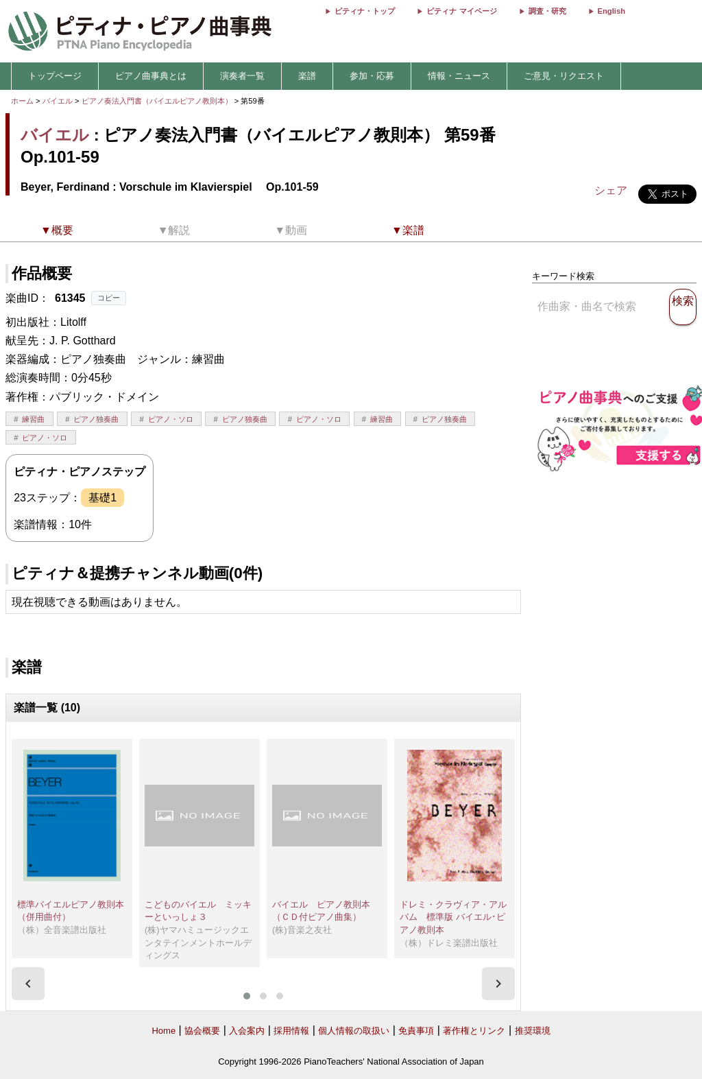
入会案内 (247, 1030)
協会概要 (202, 1030)
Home (164, 1030)
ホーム (22, 101)
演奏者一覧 (242, 76)
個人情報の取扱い (353, 1030)
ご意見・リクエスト (564, 76)
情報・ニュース (459, 76)
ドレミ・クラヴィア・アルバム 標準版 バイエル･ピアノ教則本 (453, 917)
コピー (108, 298)
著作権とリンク (474, 1030)
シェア (610, 190)
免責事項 (416, 1030)
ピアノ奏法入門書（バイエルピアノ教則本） (158, 101)
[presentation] (28, 983)
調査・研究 (547, 11)
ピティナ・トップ (365, 11)
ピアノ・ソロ (170, 419)
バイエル (58, 101)
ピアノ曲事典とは (150, 76)
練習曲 (33, 419)
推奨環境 (532, 1030)
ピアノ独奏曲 (96, 419)
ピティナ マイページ (461, 11)
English (611, 11)
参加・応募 (372, 76)
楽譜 (307, 76)
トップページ (55, 76)
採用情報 (291, 1030)
